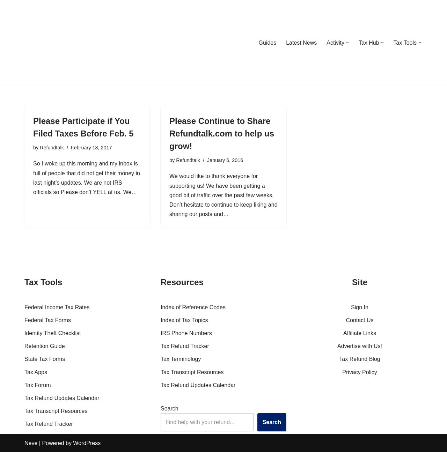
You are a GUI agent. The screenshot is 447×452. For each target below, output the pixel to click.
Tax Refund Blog (359, 359)
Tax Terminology (181, 359)
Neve (30, 443)
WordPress (87, 443)
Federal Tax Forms (47, 320)
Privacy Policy (359, 372)
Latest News (301, 43)
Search (169, 409)
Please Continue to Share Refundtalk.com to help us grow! (221, 133)
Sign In (359, 307)
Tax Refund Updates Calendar (61, 398)
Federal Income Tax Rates (56, 307)
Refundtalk (52, 147)
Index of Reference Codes (193, 307)
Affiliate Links (359, 333)
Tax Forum (37, 385)
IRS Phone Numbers (186, 333)
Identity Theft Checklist (52, 333)
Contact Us (359, 320)
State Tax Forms (44, 359)
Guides (267, 43)
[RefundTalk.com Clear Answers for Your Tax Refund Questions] (60, 42)
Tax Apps (35, 372)
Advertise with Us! (359, 346)
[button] (347, 42)
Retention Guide (44, 346)
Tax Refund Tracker (48, 424)
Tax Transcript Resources (56, 411)
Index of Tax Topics (184, 320)
